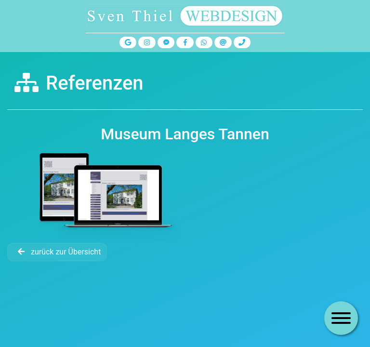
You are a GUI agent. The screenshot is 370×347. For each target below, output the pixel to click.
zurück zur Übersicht (57, 251)
